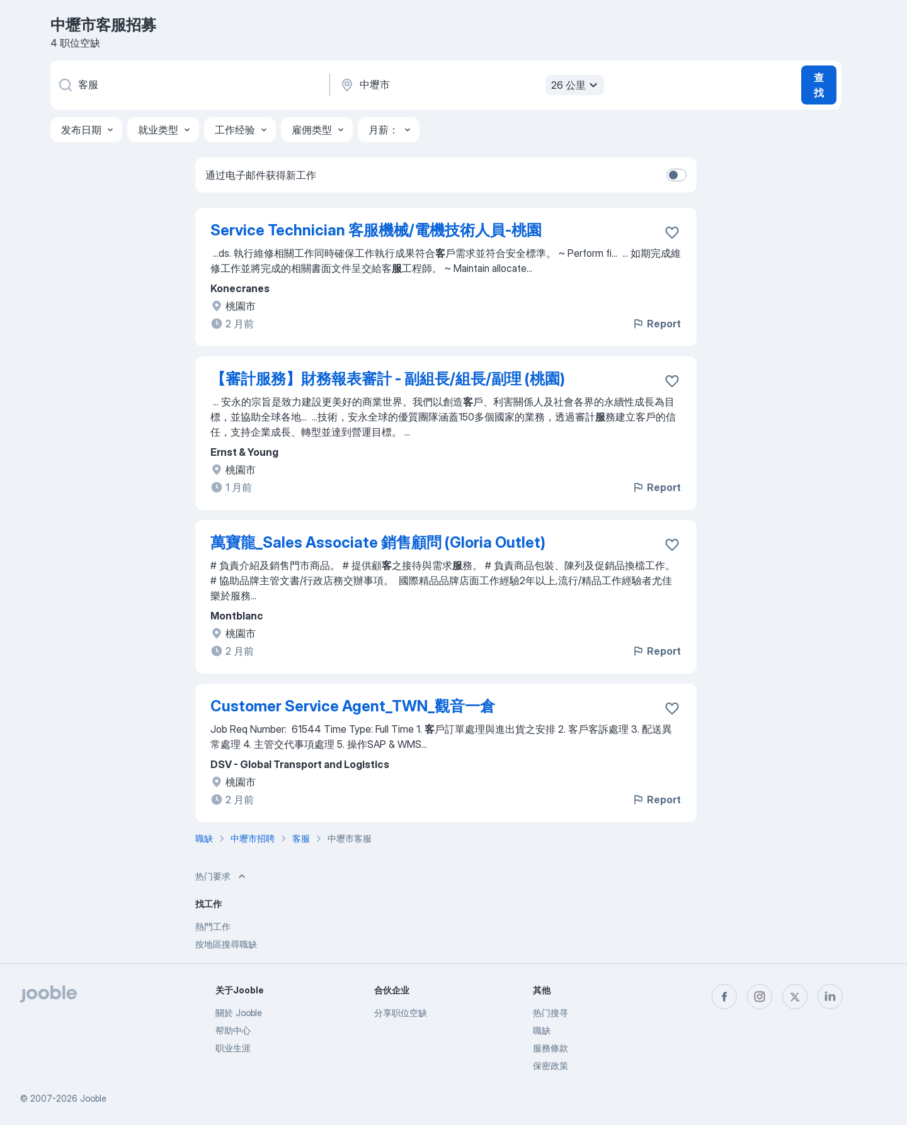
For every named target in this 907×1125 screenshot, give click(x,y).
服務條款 (550, 1048)
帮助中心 (233, 1030)
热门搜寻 (550, 1012)
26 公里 (576, 85)
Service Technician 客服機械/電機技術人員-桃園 (376, 230)
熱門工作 (213, 926)
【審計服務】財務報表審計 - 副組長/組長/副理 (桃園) (387, 379)
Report (656, 323)
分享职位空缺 (400, 1012)
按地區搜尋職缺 (226, 944)
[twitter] (794, 996)
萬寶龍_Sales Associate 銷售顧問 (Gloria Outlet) (377, 542)
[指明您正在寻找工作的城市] (470, 85)
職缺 (541, 1030)
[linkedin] (830, 996)
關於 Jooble (238, 1012)
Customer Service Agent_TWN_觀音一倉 (352, 706)
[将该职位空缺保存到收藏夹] (672, 232)
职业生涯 (233, 1048)
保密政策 (550, 1065)
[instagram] (759, 996)
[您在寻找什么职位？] (189, 85)
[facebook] (724, 996)
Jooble (93, 1098)
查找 (819, 85)
